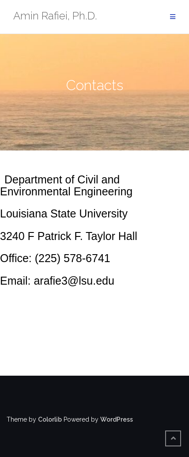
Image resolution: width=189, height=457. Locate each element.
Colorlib (50, 419)
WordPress (116, 419)
